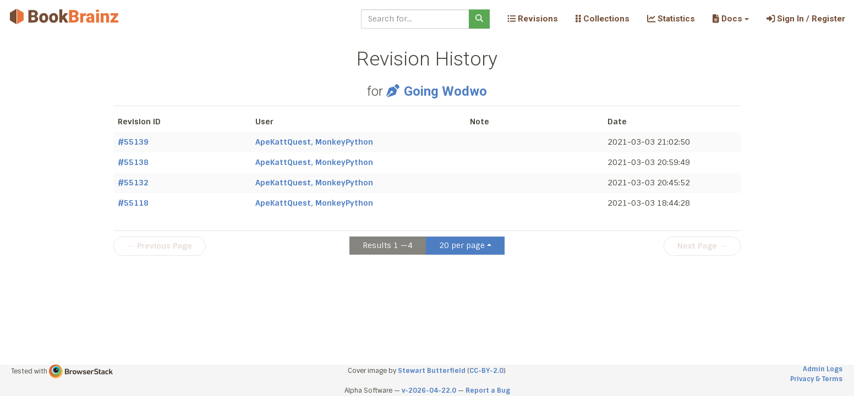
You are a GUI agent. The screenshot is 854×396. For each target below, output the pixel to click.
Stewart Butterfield (432, 370)
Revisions (532, 19)
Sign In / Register (806, 19)
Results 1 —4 (388, 245)
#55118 (133, 203)
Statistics (671, 19)
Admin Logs (822, 369)
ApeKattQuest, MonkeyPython (314, 142)
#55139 (133, 142)
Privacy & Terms (816, 379)
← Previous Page (159, 246)
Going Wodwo (436, 91)
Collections (602, 19)
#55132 (133, 183)
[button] (730, 19)
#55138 (133, 162)
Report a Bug (488, 390)
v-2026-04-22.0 (429, 390)
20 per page (462, 245)
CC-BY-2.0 (486, 370)
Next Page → (702, 246)
